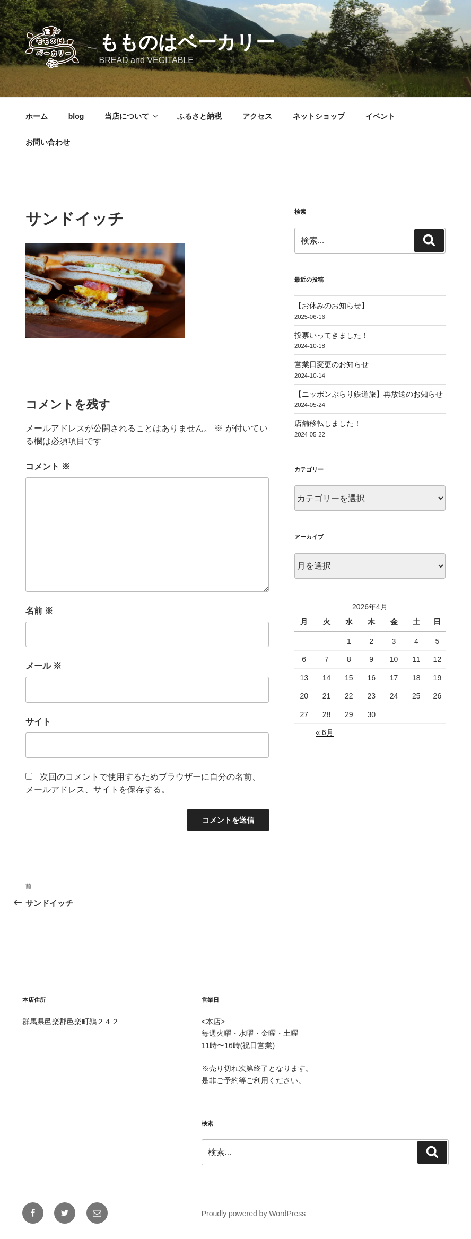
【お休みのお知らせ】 (331, 305)
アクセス (257, 116)
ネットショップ (319, 116)
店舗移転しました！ (327, 423)
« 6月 (324, 732)
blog (76, 116)
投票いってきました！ (331, 335)
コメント (47, 466)
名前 (39, 610)
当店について (131, 116)
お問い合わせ (47, 142)
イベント (380, 116)
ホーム (36, 116)
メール (43, 665)
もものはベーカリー (187, 42)
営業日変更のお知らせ (331, 364)
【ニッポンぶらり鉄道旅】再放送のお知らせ (368, 394)
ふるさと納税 (199, 116)
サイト (38, 721)
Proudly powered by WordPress (254, 1213)
